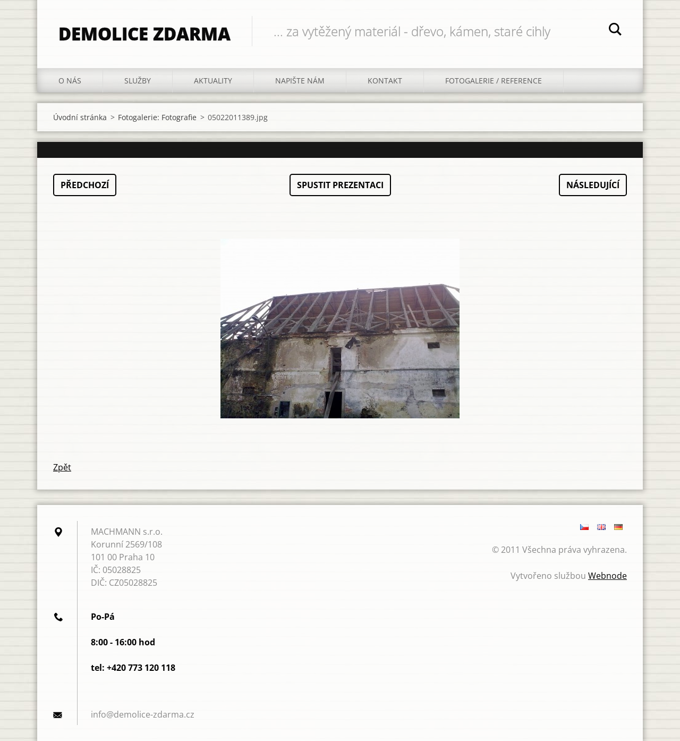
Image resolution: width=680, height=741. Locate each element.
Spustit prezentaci (340, 185)
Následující (592, 185)
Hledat (615, 30)
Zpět (62, 467)
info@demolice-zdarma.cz (142, 714)
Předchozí (85, 185)
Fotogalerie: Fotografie (157, 117)
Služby (137, 80)
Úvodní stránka (80, 117)
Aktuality (213, 80)
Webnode (607, 576)
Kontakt (385, 80)
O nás (69, 80)
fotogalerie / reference (493, 80)
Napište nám (300, 80)
